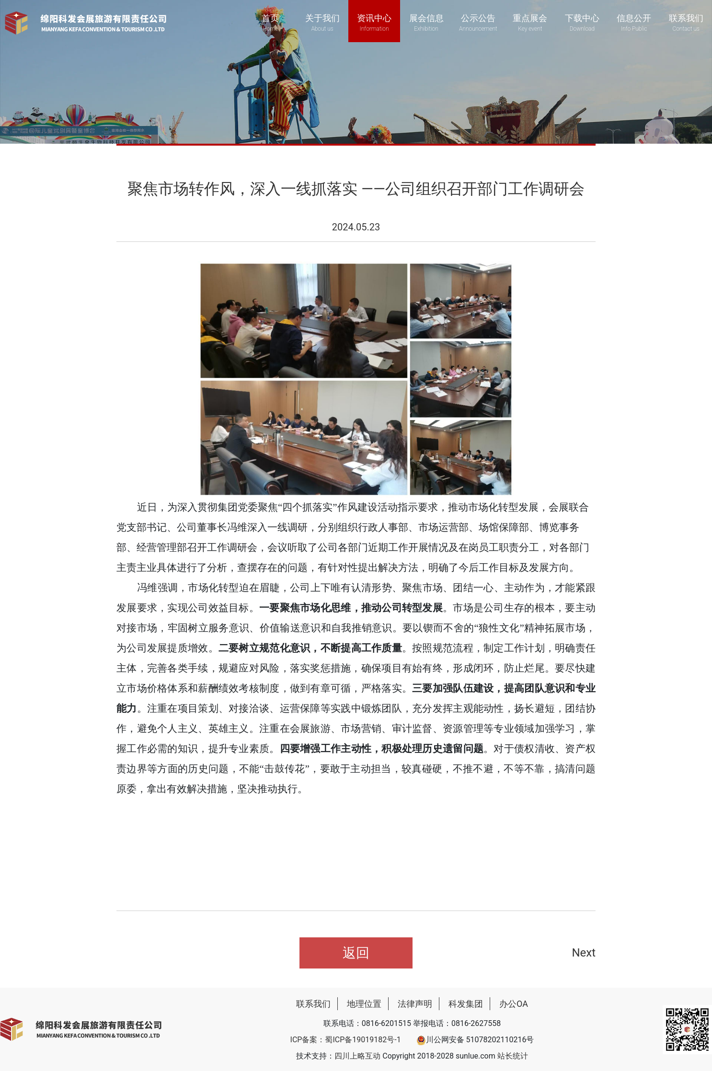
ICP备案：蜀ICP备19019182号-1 (345, 1039)
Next (584, 952)
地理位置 (364, 1004)
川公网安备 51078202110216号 (475, 1039)
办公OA (513, 1004)
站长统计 (512, 1055)
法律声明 (415, 1004)
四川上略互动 (357, 1055)
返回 (356, 953)
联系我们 (313, 1004)
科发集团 (465, 1004)
